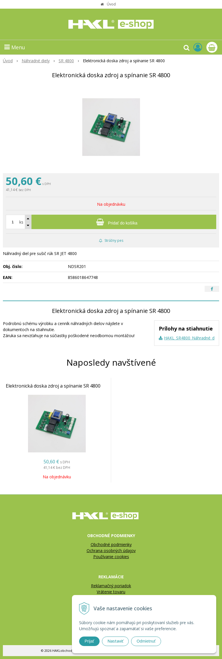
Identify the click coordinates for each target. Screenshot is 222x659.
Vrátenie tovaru (111, 591)
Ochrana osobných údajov (111, 550)
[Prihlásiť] (197, 47)
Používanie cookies (111, 556)
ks (21, 222)
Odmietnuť (146, 641)
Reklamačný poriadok (111, 585)
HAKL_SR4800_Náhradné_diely (192, 338)
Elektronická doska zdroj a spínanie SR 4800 (53, 386)
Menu (14, 47)
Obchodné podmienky (111, 544)
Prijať (89, 641)
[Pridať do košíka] (111, 222)
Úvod (111, 4)
